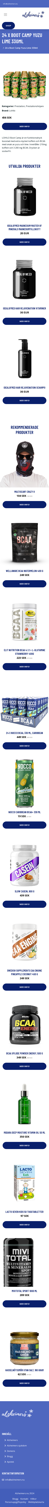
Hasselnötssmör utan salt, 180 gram (24, 1370)
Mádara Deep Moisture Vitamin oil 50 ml (24, 1132)
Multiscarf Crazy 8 (24, 491)
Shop (8, 25)
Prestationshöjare (35, 106)
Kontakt (24, 1498)
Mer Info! (25, 126)
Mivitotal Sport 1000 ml (24, 1291)
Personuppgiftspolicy (15, 1502)
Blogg (10, 1456)
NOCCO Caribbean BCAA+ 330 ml (24, 812)
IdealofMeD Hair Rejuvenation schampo (24, 387)
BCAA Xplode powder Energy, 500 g (24, 1053)
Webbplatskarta (36, 1502)
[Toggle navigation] (5, 14)
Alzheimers (12, 1440)
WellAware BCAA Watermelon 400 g (24, 570)
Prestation (20, 106)
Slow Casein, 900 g (24, 891)
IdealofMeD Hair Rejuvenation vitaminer (24, 308)
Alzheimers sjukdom (17, 1445)
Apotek (10, 1461)
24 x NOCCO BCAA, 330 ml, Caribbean (24, 732)
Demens (11, 1451)
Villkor (33, 1498)
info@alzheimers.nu (10, 4)
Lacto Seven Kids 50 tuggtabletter (24, 1211)
